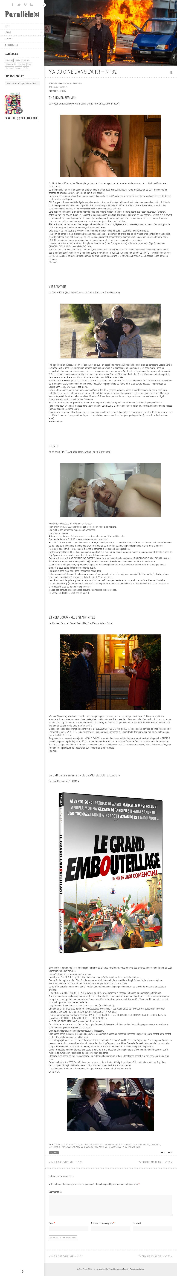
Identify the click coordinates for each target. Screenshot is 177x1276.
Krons (29, 64)
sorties (103, 1146)
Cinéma (17, 60)
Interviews (21, 64)
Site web (137, 1227)
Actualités (9, 60)
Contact (8, 38)
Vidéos (26, 68)
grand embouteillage (127, 1144)
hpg (140, 1144)
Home (7, 26)
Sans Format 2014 (85, 1273)
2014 (80, 83)
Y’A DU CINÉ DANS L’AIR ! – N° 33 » (155, 1162)
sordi (96, 1146)
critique (78, 1144)
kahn (146, 1144)
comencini (68, 1144)
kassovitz (155, 1144)
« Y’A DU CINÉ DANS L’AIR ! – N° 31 (66, 1162)
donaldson (89, 1144)
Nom (52, 1227)
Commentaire (55, 1192)
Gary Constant (60, 87)
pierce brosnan (84, 1146)
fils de (112, 1144)
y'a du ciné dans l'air (131, 1146)
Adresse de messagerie (102, 1227)
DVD (105, 1144)
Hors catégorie (11, 64)
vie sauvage (114, 1146)
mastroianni (54, 1146)
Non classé (9, 68)
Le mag (23, 32)
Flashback (25, 60)
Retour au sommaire (171, 72)
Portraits (18, 68)
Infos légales (11, 44)
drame (99, 1144)
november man (68, 1146)
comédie (58, 1144)
